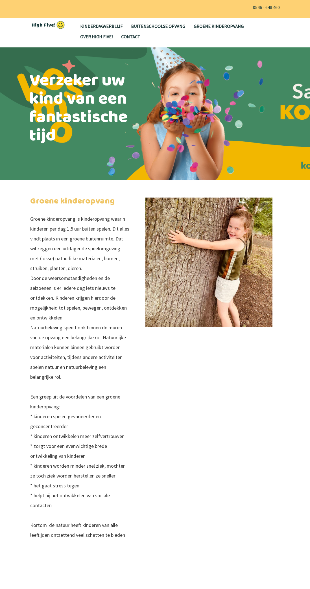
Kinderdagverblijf (101, 26)
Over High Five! (96, 37)
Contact (130, 37)
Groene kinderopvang (219, 26)
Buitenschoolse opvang (158, 26)
